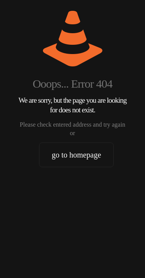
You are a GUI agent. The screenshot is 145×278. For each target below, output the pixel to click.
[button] (14, 264)
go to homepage (76, 155)
